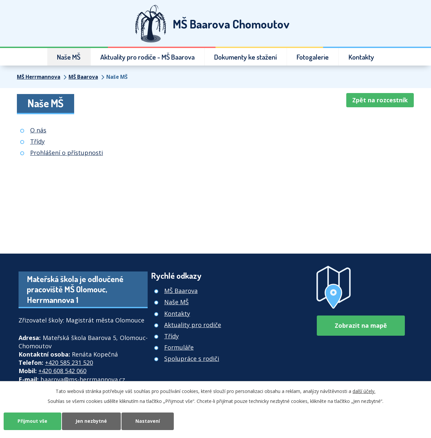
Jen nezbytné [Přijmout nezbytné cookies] (91, 421)
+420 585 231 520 (69, 362)
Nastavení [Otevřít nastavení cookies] (148, 421)
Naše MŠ (68, 56)
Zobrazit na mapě (361, 325)
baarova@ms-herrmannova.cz (82, 379)
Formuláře (179, 347)
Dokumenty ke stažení (245, 56)
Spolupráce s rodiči (191, 359)
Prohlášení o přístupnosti (66, 153)
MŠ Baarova (83, 76)
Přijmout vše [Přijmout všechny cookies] (32, 421)
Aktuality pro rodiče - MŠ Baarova (147, 56)
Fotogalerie (313, 56)
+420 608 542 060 (62, 371)
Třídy (37, 141)
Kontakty (361, 56)
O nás (38, 130)
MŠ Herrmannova (38, 76)
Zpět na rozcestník (380, 100)
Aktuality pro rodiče (192, 325)
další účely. (364, 391)
